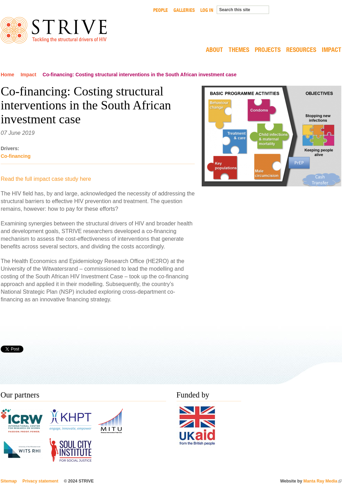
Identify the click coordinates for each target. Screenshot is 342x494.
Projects (268, 50)
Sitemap (9, 481)
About (214, 50)
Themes (239, 50)
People (160, 10)
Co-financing (16, 156)
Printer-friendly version (337, 349)
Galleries (184, 10)
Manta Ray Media (322, 481)
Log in (206, 10)
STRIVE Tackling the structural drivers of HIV (54, 30)
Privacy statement (40, 481)
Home (7, 74)
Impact (331, 50)
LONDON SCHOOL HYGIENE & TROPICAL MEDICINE (313, 19)
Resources (301, 50)
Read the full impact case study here (46, 179)
